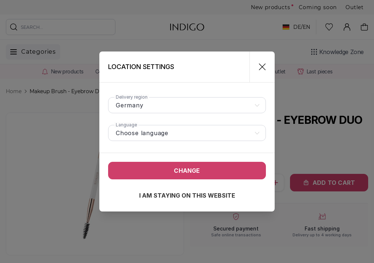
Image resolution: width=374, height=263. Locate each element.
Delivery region (132, 97)
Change (187, 170)
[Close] (259, 67)
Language (126, 124)
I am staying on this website (187, 195)
